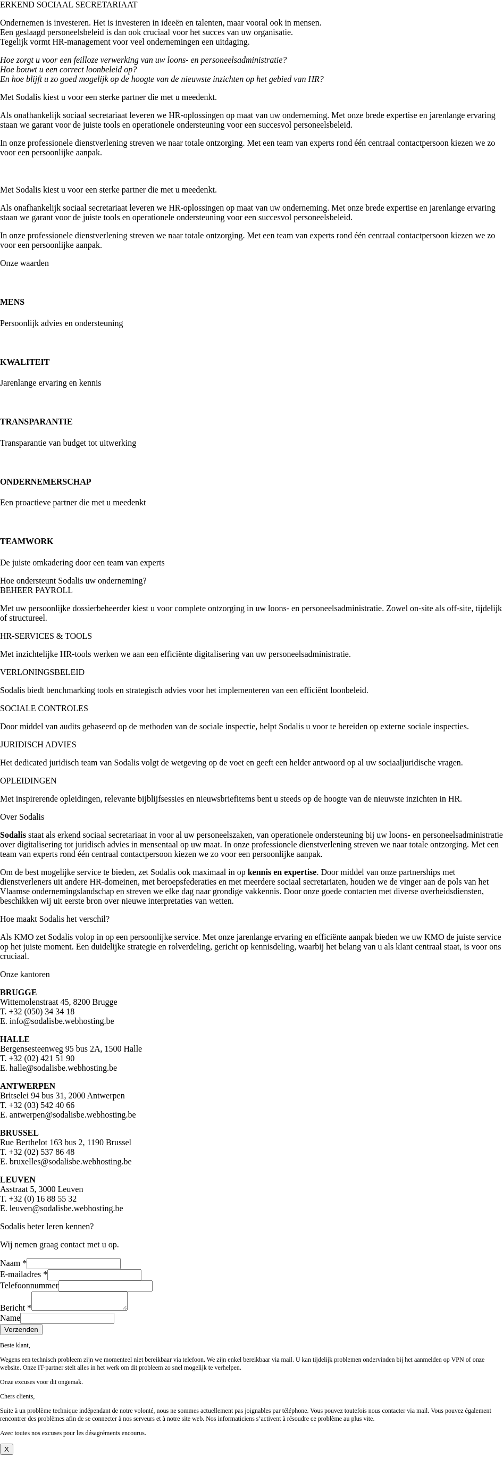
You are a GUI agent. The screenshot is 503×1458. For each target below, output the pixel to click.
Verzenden (21, 1333)
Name (10, 1321)
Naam (13, 1263)
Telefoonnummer (29, 1285)
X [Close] (6, 1452)
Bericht (15, 1310)
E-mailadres (23, 1274)
